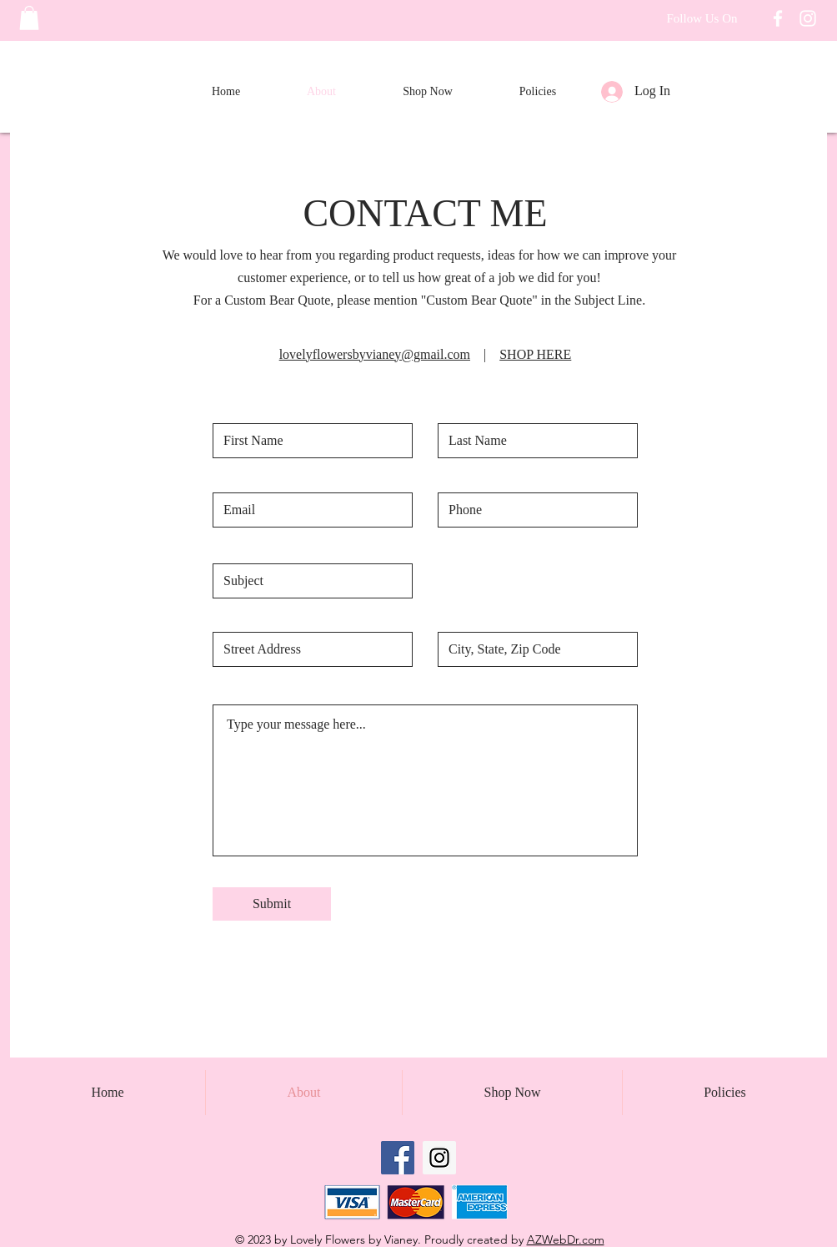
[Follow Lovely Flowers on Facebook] (778, 18)
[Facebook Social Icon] (397, 1157)
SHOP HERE (535, 354)
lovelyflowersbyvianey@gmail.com (374, 354)
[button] (29, 18)
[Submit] (272, 904)
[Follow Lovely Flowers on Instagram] (808, 18)
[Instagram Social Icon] (439, 1157)
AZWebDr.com (565, 1239)
